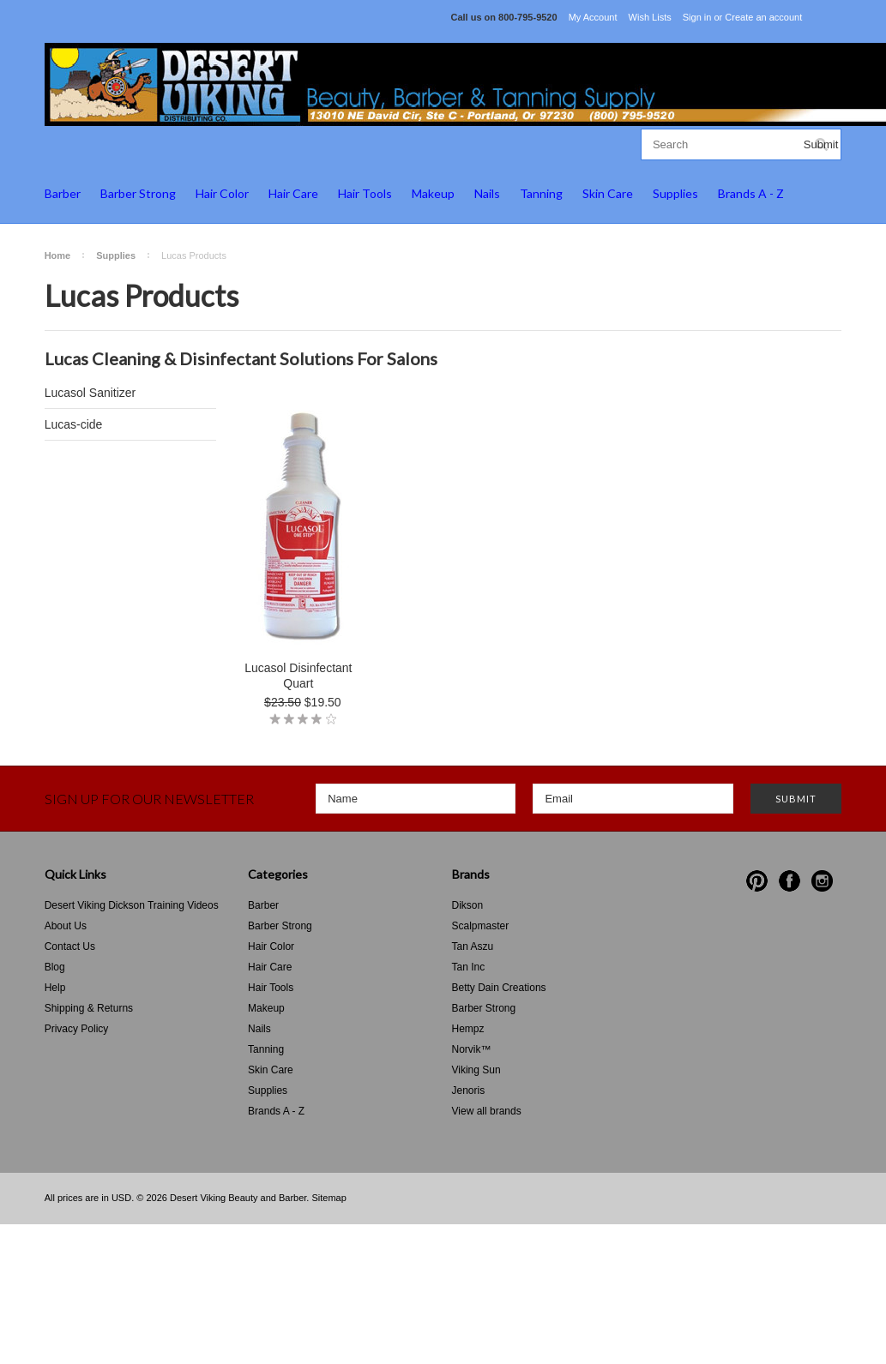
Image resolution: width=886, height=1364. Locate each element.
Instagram (822, 881)
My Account (593, 17)
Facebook (789, 881)
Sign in (697, 17)
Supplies (675, 193)
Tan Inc (468, 967)
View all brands (486, 1111)
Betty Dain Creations (499, 988)
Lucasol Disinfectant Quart (298, 675)
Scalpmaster (480, 926)
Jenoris (468, 1091)
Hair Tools (365, 193)
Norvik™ (471, 1049)
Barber (63, 193)
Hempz (468, 1029)
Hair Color (222, 193)
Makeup (433, 193)
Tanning (541, 193)
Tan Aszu (473, 946)
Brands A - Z (751, 193)
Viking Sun (476, 1070)
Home (58, 255)
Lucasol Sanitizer (90, 393)
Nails (487, 193)
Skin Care (607, 193)
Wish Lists (650, 17)
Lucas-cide (74, 424)
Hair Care (293, 193)
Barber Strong (138, 193)
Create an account (763, 17)
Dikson (468, 905)
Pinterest (757, 881)
